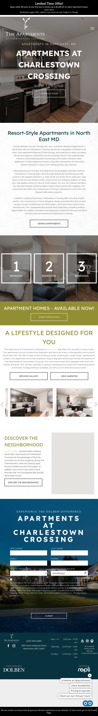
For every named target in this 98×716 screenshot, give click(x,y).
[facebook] (8, 646)
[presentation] (29, 605)
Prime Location (11, 451)
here (70, 593)
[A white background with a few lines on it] (16, 268)
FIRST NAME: (16, 548)
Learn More (49, 10)
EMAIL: (13, 558)
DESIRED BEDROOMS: (20, 569)
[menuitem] (89, 646)
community (52, 349)
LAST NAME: (57, 548)
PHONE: (54, 558)
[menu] (92, 28)
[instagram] (14, 646)
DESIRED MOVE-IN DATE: (63, 569)
